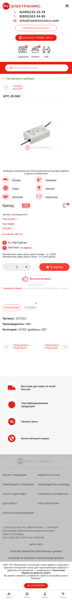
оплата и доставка (14, 494)
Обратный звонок (36, 28)
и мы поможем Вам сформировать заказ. (36, 286)
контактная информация (18, 513)
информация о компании (18, 484)
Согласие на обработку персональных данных (36, 558)
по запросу (26, 248)
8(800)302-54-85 (29, 16)
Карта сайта (36, 544)
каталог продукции (15, 475)
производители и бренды (53, 484)
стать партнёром (48, 503)
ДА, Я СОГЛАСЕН (35, 585)
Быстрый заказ (40, 278)
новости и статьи (49, 475)
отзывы (30, 307)
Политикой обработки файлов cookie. (43, 571)
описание (11, 307)
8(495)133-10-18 (29, 12)
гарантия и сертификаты (53, 494)
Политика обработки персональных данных (36, 551)
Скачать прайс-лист (36, 37)
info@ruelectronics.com (36, 20)
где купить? (10, 503)
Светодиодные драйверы (20, 78)
